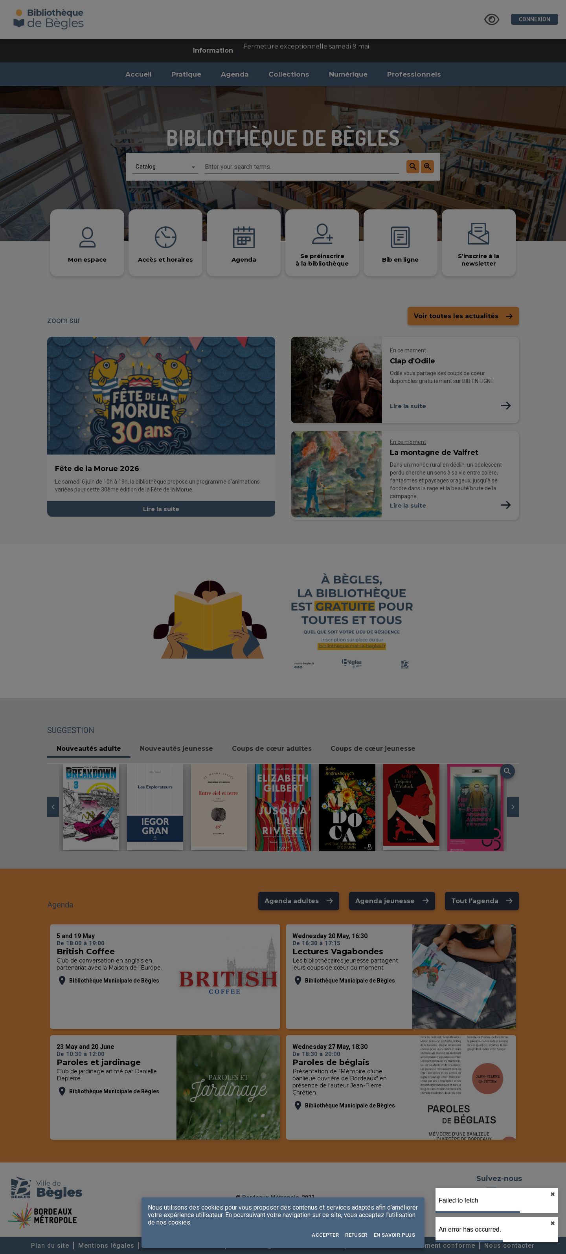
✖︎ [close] (552, 1194)
